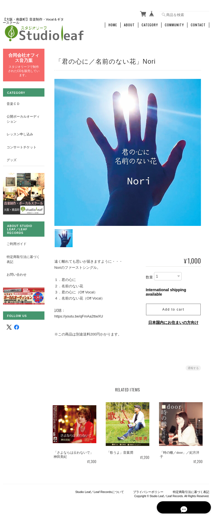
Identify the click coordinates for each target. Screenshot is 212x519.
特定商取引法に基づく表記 (21, 255)
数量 (149, 275)
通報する (193, 366)
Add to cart (173, 307)
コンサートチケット (21, 146)
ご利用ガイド (16, 240)
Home (112, 24)
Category (150, 24)
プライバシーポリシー (148, 490)
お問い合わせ (16, 270)
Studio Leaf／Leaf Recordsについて (99, 490)
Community (174, 24)
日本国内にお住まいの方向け (173, 320)
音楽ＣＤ (13, 102)
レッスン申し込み (19, 133)
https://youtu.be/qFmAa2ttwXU (79, 315)
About (129, 24)
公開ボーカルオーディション (21, 117)
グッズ (11, 159)
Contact (198, 24)
